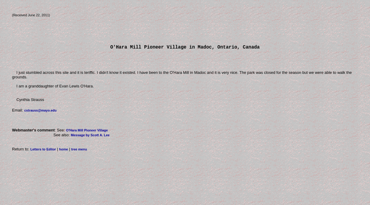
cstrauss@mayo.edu (40, 111)
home (63, 150)
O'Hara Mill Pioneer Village (87, 131)
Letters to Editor (43, 150)
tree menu (79, 150)
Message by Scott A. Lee (90, 136)
